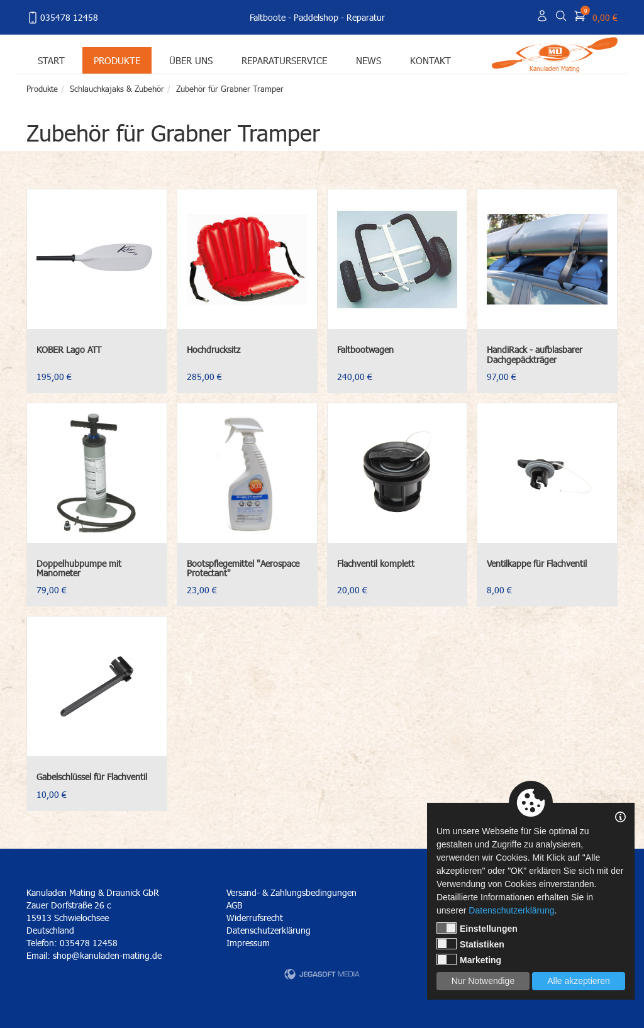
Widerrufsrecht (254, 917)
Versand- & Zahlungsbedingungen (291, 892)
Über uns (191, 60)
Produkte (117, 60)
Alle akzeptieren (578, 981)
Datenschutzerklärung (268, 930)
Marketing (468, 959)
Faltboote (268, 17)
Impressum (248, 942)
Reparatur (366, 17)
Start (51, 60)
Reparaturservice (284, 60)
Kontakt (430, 60)
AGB (234, 905)
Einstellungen (477, 928)
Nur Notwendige (483, 981)
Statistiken (470, 943)
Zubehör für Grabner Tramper (230, 89)
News (368, 60)
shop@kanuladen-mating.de (107, 955)
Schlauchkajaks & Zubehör (117, 89)
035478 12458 (62, 17)
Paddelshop (316, 17)
